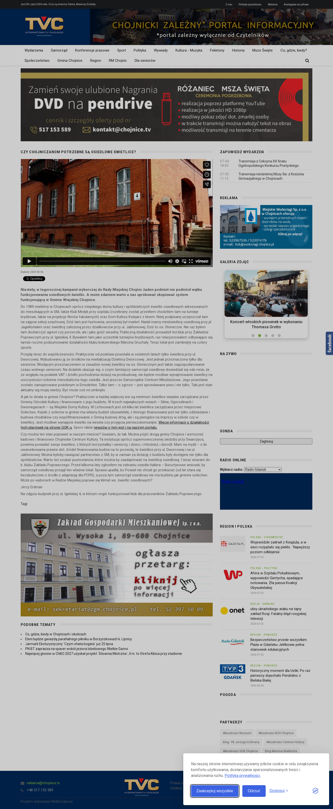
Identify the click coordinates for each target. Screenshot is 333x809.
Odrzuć (254, 791)
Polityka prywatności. (243, 775)
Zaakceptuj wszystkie (214, 791)
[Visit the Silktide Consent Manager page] (315, 791)
